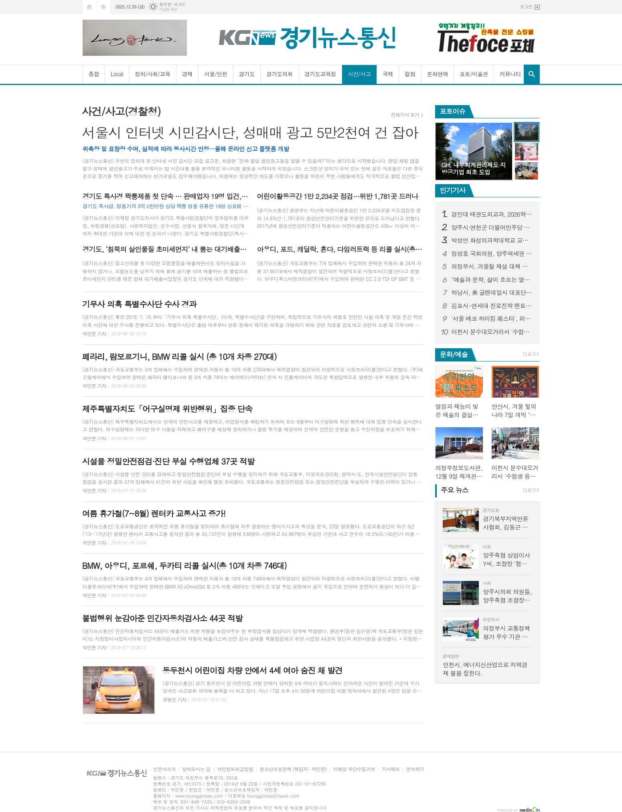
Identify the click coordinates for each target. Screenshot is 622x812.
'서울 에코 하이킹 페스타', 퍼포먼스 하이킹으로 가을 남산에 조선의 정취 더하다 (492, 319)
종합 (94, 74)
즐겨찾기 (103, 7)
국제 (388, 74)
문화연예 (437, 74)
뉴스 (454, 490)
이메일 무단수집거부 (354, 769)
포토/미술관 (474, 74)
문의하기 (415, 769)
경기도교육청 (320, 74)
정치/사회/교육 (152, 74)
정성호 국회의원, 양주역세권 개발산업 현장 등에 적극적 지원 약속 (492, 254)
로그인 (526, 7)
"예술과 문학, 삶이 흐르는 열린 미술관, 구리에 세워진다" (492, 280)
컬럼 (410, 74)
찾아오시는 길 (196, 769)
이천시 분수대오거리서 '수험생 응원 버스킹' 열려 (492, 332)
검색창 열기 (532, 74)
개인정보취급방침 (235, 769)
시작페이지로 (89, 7)
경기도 (247, 74)
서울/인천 (215, 74)
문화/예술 (454, 354)
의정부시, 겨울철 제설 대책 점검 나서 (492, 266)
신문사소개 (164, 769)
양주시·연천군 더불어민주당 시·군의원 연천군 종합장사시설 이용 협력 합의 (492, 227)
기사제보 (390, 769)
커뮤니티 (510, 74)
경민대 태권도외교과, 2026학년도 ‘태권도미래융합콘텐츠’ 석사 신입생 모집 (492, 214)
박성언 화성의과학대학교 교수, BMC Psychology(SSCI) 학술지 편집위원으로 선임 (492, 240)
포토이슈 (452, 111)
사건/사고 (359, 74)
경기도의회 (279, 74)
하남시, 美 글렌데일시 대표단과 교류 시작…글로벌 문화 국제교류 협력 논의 (492, 292)
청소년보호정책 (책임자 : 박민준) (292, 769)
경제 (187, 74)
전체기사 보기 (405, 114)
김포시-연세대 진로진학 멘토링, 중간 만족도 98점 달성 (492, 306)
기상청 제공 (168, 9)
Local (117, 74)
